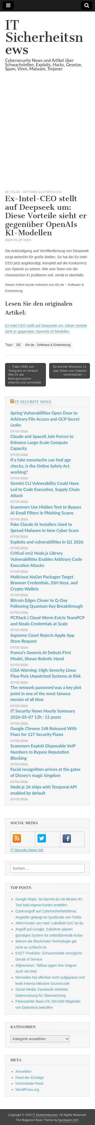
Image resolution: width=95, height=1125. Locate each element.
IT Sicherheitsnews (44, 37)
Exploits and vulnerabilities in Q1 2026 (46, 542)
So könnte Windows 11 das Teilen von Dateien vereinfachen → (70, 371)
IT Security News (33, 402)
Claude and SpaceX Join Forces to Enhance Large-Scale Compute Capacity (41, 442)
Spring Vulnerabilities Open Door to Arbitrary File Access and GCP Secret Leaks (45, 419)
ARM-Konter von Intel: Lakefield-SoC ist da (49, 923)
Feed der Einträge (29, 1078)
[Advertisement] (47, 137)
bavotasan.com (68, 1120)
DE (7, 191)
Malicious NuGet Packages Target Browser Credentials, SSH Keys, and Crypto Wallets (44, 582)
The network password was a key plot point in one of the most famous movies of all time (45, 693)
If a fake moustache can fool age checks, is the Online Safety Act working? (40, 465)
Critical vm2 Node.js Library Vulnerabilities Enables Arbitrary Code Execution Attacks (46, 559)
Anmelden (23, 1071)
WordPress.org (27, 1090)
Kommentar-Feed (29, 1083)
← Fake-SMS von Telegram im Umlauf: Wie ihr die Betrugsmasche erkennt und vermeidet (24, 374)
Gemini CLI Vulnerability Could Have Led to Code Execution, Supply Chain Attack (45, 489)
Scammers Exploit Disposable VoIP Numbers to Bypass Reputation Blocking (42, 751)
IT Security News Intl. (27, 850)
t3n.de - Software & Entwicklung (36, 191)
